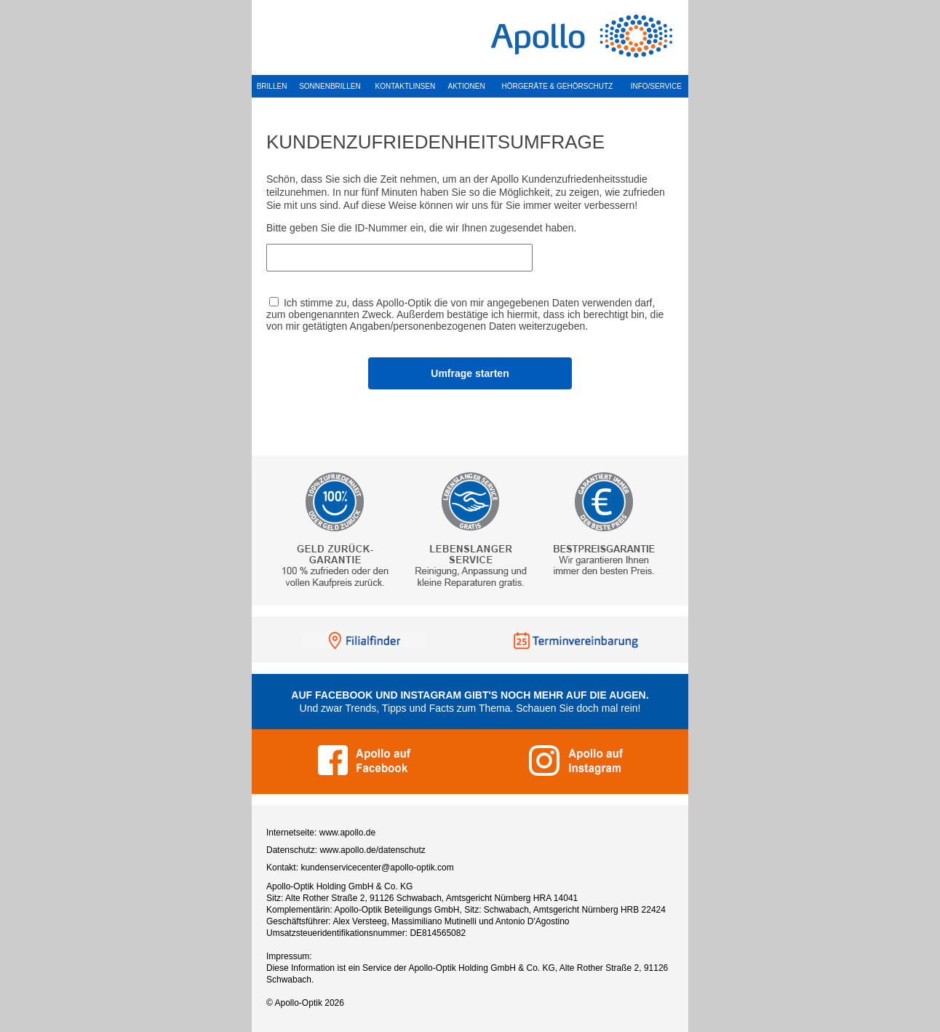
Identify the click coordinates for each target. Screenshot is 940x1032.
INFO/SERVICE (656, 86)
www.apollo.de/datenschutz (372, 850)
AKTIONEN (466, 86)
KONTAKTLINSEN (405, 86)
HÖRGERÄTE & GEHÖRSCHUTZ (557, 86)
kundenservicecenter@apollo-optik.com (376, 867)
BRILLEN (272, 86)
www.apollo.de (347, 832)
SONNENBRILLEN (329, 86)
